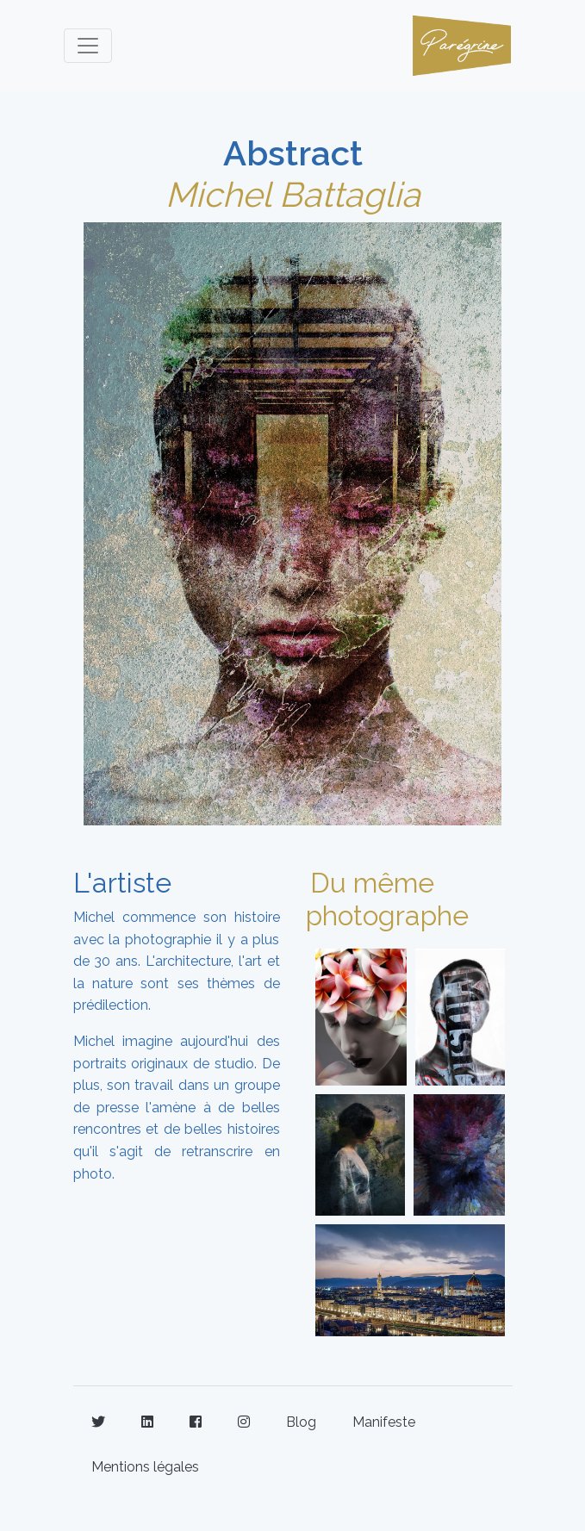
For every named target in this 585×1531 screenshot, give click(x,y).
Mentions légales (145, 1467)
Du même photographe (387, 899)
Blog (301, 1422)
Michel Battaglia (292, 194)
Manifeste (383, 1422)
